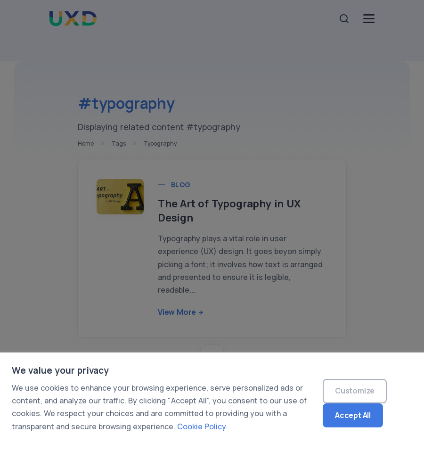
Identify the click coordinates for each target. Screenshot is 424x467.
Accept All (353, 415)
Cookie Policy (201, 426)
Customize (355, 390)
